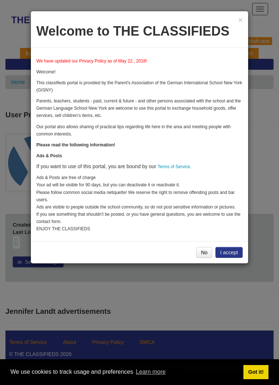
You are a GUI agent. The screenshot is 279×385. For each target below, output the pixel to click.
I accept (229, 252)
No (204, 252)
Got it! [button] (255, 372)
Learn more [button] (151, 372)
